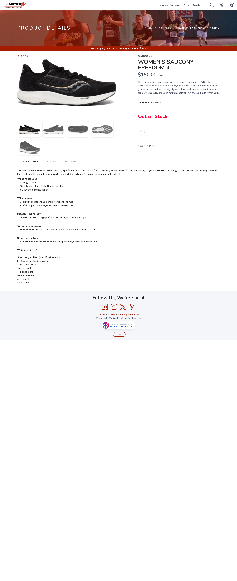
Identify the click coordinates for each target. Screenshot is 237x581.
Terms (101, 314)
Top (119, 334)
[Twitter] (123, 306)
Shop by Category (171, 5)
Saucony (165, 28)
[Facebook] (104, 306)
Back (22, 56)
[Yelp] (132, 306)
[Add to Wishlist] (143, 133)
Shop (148, 28)
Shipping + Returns (128, 314)
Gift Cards (194, 5)
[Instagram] (113, 306)
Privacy (111, 314)
